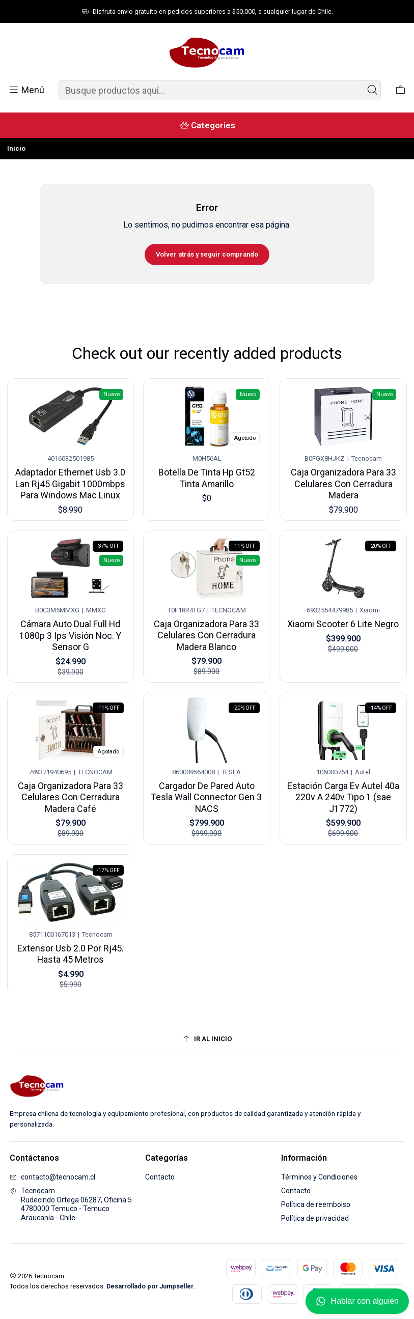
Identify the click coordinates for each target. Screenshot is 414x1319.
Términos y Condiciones (319, 1177)
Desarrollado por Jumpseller (150, 1286)
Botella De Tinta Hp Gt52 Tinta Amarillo (207, 471)
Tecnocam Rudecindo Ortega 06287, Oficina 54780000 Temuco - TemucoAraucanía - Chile (71, 1204)
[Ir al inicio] (207, 1039)
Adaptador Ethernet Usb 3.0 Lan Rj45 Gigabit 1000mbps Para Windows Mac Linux (70, 479)
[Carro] (400, 90)
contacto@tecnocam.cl (52, 1177)
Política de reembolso (315, 1204)
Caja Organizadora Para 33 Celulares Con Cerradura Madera (343, 472)
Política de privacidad (315, 1218)
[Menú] (26, 90)
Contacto (160, 1177)
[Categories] (207, 125)
